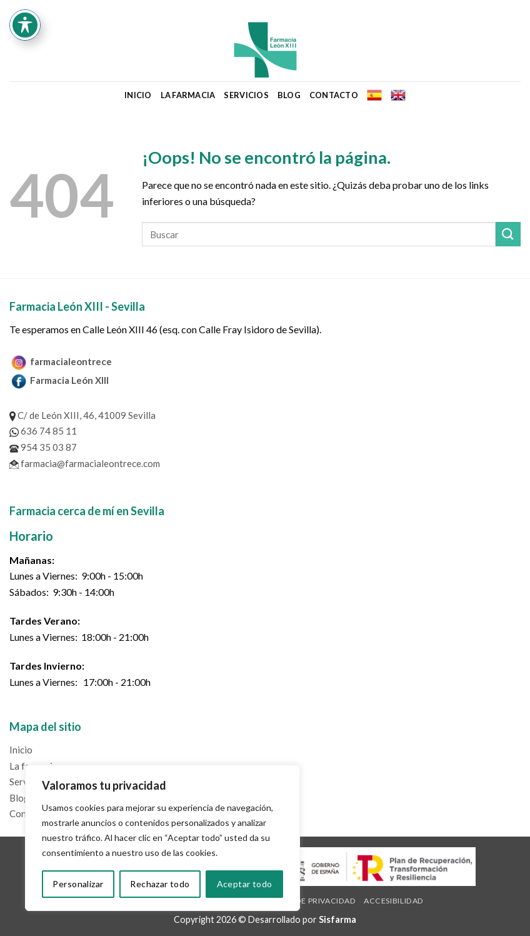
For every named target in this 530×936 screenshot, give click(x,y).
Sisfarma (337, 919)
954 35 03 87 (43, 447)
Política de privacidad (307, 900)
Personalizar (77, 883)
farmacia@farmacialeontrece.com (84, 463)
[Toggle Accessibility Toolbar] (25, 25)
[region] (162, 838)
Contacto (333, 95)
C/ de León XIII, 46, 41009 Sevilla (82, 415)
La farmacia (188, 95)
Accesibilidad (394, 900)
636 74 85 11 (43, 430)
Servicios (246, 95)
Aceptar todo (244, 883)
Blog (289, 95)
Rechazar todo (159, 883)
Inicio (138, 95)
